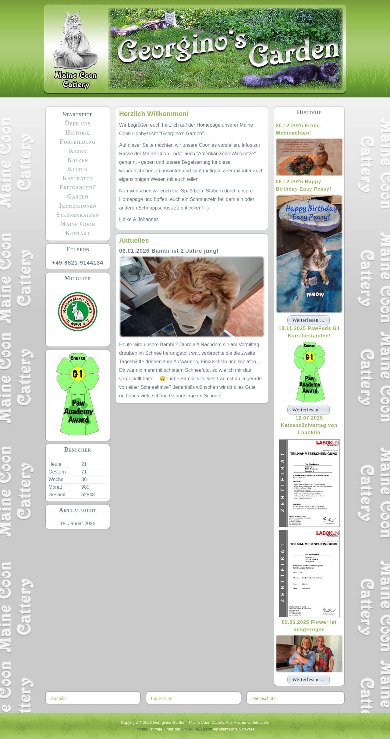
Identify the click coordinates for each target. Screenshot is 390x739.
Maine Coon (77, 223)
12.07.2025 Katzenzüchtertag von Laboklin (309, 425)
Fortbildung (78, 141)
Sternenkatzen (77, 214)
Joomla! (141, 729)
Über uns (77, 123)
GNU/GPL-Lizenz (196, 729)
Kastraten (77, 178)
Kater (78, 150)
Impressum (161, 698)
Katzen (77, 160)
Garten (77, 196)
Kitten (77, 169)
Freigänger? (77, 187)
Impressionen (77, 205)
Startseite (77, 114)
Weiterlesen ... (308, 320)
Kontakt (77, 233)
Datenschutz (263, 698)
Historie (77, 132)
